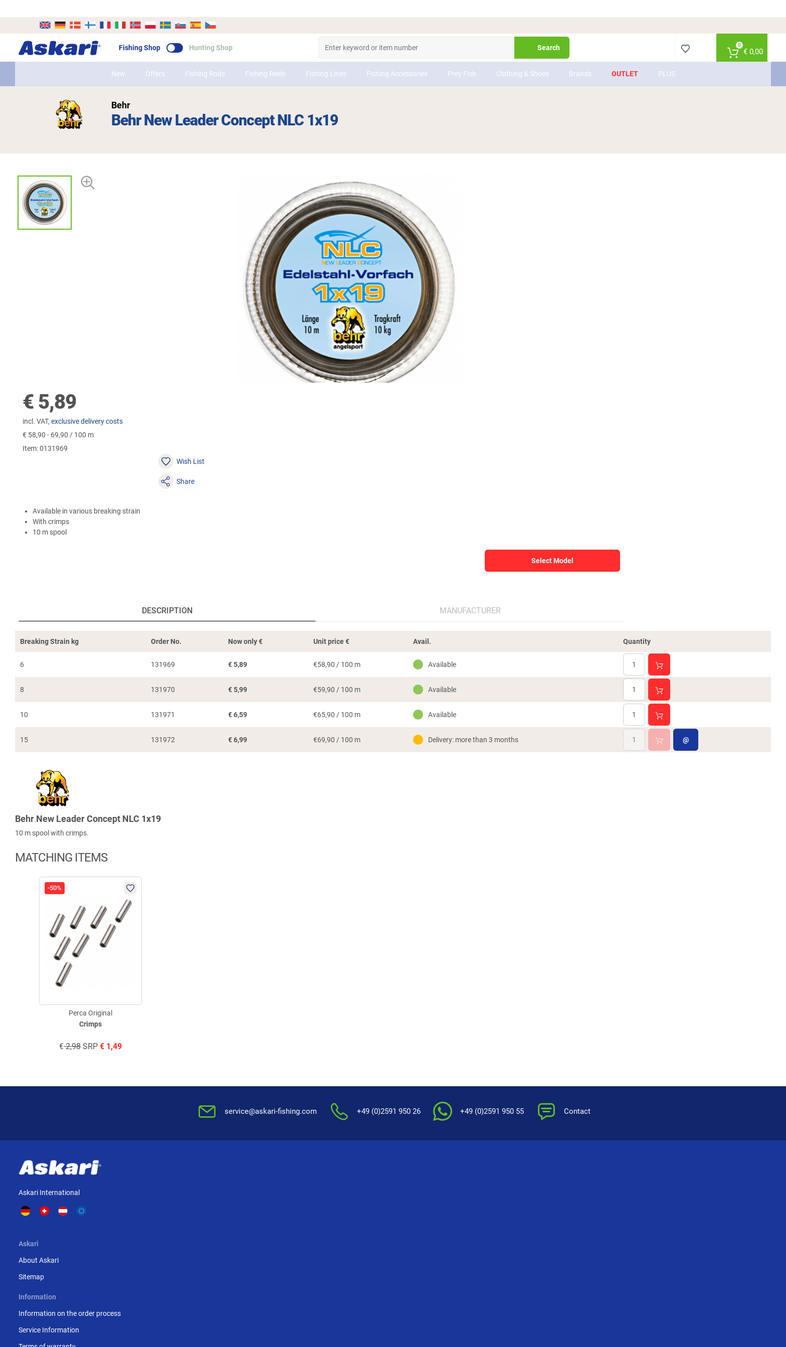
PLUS (666, 57)
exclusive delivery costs (474, 138)
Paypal (589, 1048)
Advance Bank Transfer (614, 1015)
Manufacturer (297, 424)
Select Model (638, 237)
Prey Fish (462, 57)
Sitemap (194, 1031)
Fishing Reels (265, 57)
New (118, 57)
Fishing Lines (326, 57)
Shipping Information (319, 1295)
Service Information (309, 1031)
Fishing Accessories (397, 57)
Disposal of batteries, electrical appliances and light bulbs (506, 1069)
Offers (155, 57)
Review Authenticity (309, 1064)
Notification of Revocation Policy (509, 1031)
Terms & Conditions (489, 1015)
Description (123, 424)
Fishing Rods (205, 57)
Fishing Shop (160, 31)
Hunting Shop (231, 31)
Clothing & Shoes (522, 57)
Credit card (595, 1031)
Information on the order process (330, 1015)
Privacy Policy (480, 1048)
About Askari (201, 1015)
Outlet (625, 57)
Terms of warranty (307, 1048)
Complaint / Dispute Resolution (507, 1108)
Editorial (471, 1091)
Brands (580, 57)
